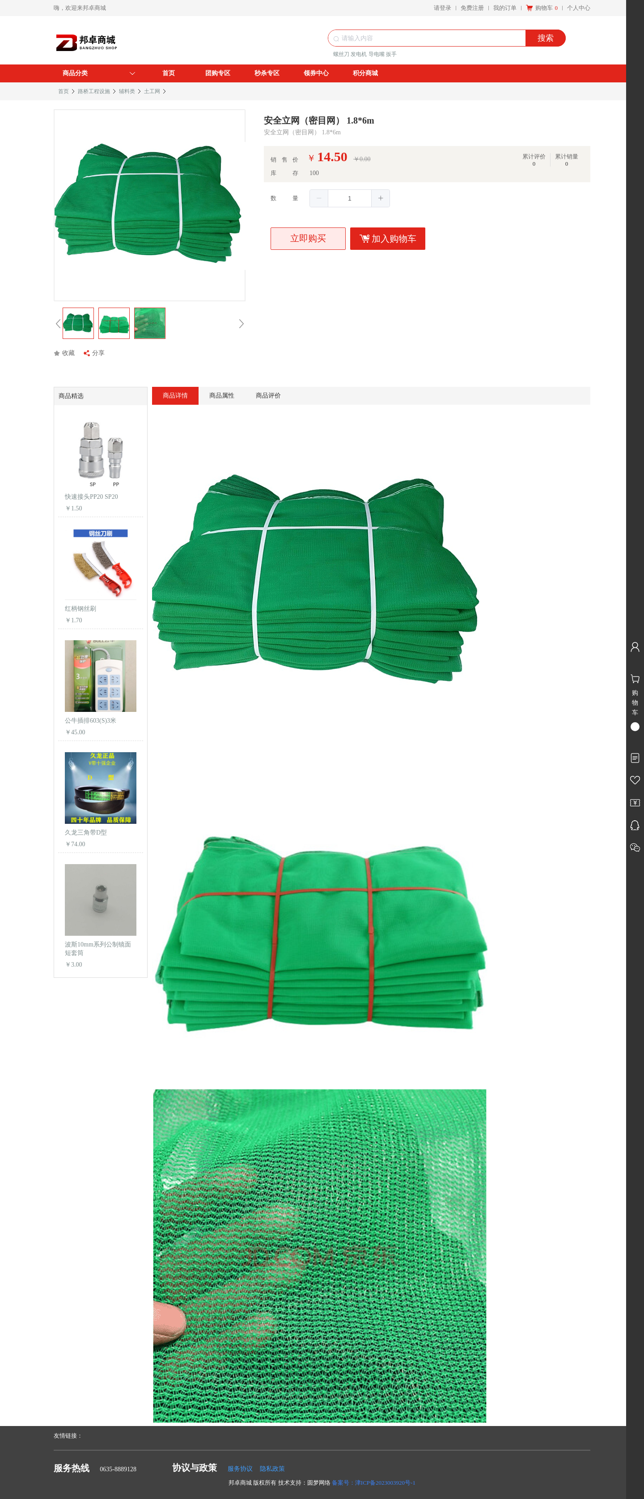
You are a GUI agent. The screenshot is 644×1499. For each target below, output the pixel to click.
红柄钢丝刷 (80, 608)
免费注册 (472, 7)
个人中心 (578, 7)
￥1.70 (73, 620)
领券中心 (316, 73)
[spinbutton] (349, 198)
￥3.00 (73, 964)
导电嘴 (377, 54)
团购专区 (217, 73)
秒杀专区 (267, 73)
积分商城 (365, 73)
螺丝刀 (341, 54)
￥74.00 (75, 844)
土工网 (152, 91)
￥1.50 (73, 508)
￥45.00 (75, 732)
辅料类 (127, 91)
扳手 (391, 54)
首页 (168, 73)
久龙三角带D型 (86, 832)
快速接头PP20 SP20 (91, 496)
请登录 (442, 7)
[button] (319, 198)
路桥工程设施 (94, 91)
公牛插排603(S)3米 (90, 720)
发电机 (359, 54)
